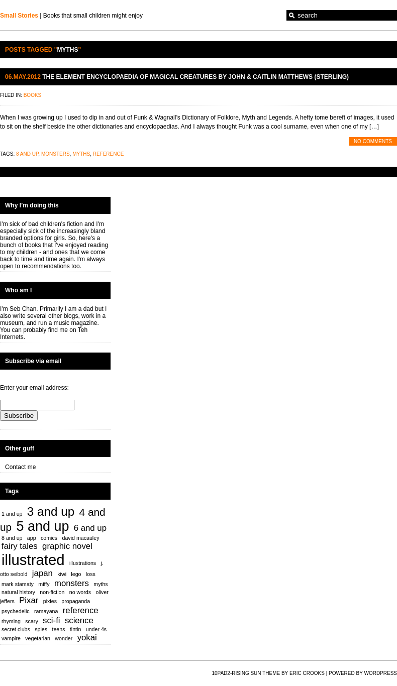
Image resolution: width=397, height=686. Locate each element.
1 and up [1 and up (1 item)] (12, 514)
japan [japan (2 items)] (42, 573)
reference (108, 154)
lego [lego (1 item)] (76, 574)
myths (81, 154)
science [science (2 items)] (79, 620)
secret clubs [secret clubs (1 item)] (16, 629)
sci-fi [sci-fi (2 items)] (51, 620)
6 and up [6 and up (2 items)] (90, 528)
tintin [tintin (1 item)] (75, 629)
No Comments (373, 141)
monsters (55, 154)
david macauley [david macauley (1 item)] (80, 538)
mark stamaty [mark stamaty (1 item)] (18, 584)
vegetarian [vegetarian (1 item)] (37, 638)
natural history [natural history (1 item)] (18, 592)
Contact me (20, 467)
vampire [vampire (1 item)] (11, 638)
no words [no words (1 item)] (80, 592)
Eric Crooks (307, 673)
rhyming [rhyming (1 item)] (11, 621)
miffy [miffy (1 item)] (43, 584)
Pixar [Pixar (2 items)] (28, 600)
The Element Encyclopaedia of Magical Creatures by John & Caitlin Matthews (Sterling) (195, 76)
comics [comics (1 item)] (49, 538)
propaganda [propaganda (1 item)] (75, 601)
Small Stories (19, 15)
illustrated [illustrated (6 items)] (33, 559)
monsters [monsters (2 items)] (71, 583)
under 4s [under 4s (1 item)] (96, 629)
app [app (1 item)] (31, 538)
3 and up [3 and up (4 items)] (50, 511)
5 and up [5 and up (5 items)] (43, 526)
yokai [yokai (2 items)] (87, 637)
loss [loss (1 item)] (90, 574)
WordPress (380, 673)
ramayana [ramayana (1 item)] (46, 611)
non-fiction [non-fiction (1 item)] (52, 592)
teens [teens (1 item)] (58, 629)
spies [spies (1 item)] (41, 629)
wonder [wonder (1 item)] (63, 638)
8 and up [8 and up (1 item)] (12, 538)
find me (58, 329)
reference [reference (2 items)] (80, 610)
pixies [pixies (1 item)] (50, 601)
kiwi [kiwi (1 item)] (61, 574)
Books (33, 95)
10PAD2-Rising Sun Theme (246, 673)
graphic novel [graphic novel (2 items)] (67, 546)
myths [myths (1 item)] (100, 584)
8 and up (27, 154)
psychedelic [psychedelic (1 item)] (16, 611)
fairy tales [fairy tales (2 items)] (20, 546)
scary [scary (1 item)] (31, 621)
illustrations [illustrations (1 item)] (82, 563)
